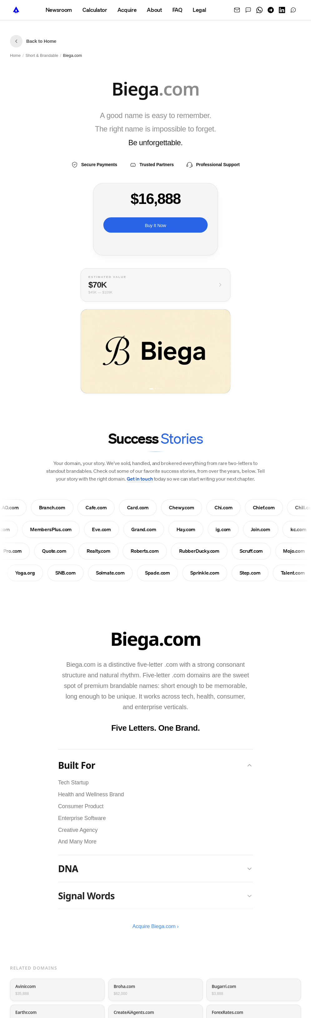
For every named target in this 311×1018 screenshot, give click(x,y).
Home (15, 55)
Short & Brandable (42, 55)
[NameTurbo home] (16, 10)
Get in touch (140, 479)
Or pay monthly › (155, 242)
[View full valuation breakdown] (155, 285)
